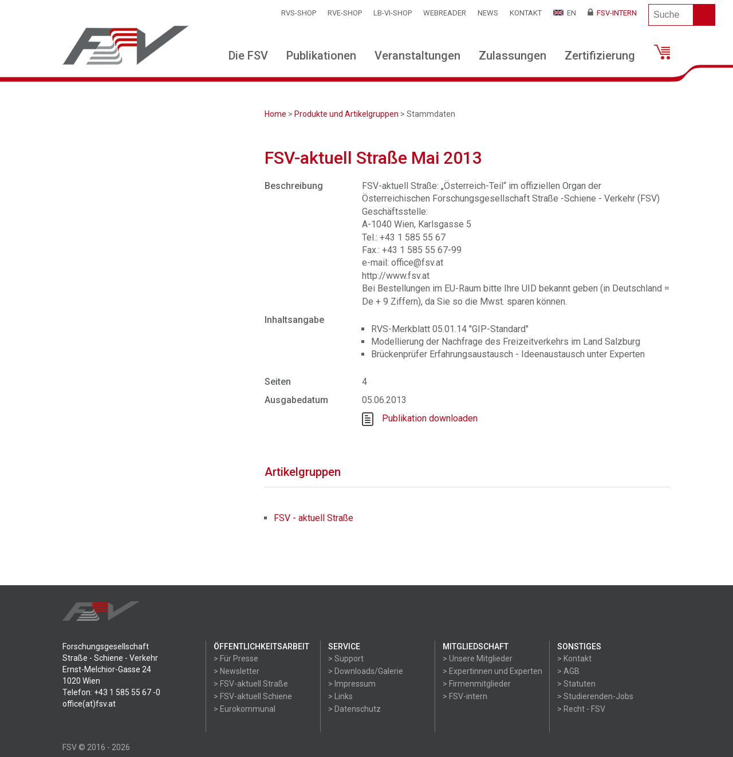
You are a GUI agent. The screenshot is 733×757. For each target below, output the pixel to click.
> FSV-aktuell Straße (251, 683)
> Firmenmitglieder (477, 683)
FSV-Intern (612, 13)
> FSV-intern (465, 696)
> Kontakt (574, 658)
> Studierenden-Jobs (595, 696)
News (488, 13)
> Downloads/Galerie (365, 671)
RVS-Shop (298, 13)
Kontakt (526, 13)
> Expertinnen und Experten (492, 671)
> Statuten (576, 683)
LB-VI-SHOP (392, 13)
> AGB (568, 671)
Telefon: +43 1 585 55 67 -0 (111, 692)
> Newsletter (236, 671)
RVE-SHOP (345, 13)
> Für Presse (236, 658)
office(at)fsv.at (89, 703)
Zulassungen (512, 55)
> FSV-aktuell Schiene (253, 696)
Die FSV (248, 55)
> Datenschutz (354, 708)
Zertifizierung (600, 55)
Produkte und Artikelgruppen (346, 114)
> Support (346, 658)
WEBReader (444, 13)
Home (275, 114)
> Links (340, 696)
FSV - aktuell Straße (313, 517)
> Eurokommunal (244, 708)
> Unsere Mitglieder (478, 658)
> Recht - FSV (581, 708)
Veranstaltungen (417, 55)
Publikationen (321, 55)
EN (564, 13)
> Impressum (352, 683)
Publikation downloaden (430, 418)
